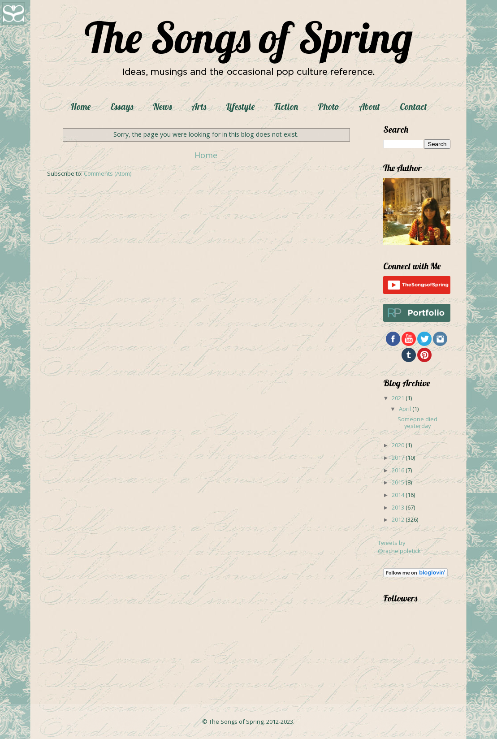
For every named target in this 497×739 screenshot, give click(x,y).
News (162, 106)
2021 (399, 398)
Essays (121, 106)
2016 (399, 470)
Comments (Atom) (107, 173)
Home (80, 106)
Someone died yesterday (417, 422)
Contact (413, 106)
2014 (399, 495)
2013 (399, 507)
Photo (328, 106)
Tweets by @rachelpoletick (399, 547)
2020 (399, 445)
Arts (198, 106)
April (405, 409)
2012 (399, 519)
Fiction (286, 106)
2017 (399, 458)
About (369, 106)
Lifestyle (240, 106)
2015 (399, 482)
